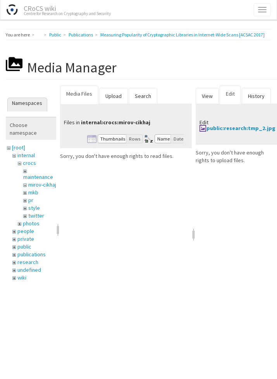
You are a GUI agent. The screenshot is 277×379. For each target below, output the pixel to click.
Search (143, 96)
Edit (230, 93)
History (256, 96)
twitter (36, 215)
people (25, 231)
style (34, 207)
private (25, 238)
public (24, 246)
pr (30, 200)
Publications (81, 35)
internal (26, 155)
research (27, 262)
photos (31, 223)
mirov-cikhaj (42, 184)
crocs (29, 162)
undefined (29, 269)
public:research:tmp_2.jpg (240, 128)
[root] (18, 147)
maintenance (38, 176)
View (207, 96)
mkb (33, 192)
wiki (21, 277)
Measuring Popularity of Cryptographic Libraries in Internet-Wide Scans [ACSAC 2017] (182, 35)
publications (31, 254)
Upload (113, 96)
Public (55, 35)
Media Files (79, 93)
